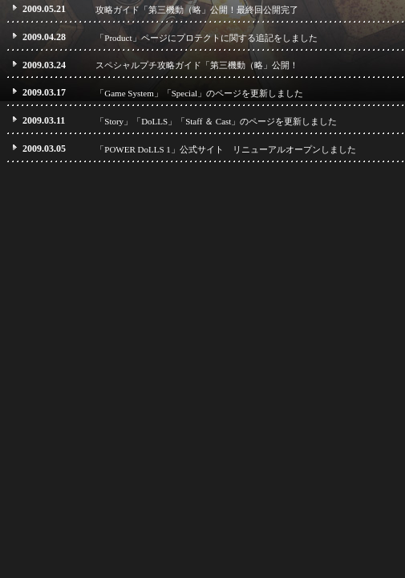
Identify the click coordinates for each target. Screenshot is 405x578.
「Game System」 (128, 93)
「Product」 (117, 38)
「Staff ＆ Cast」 (208, 121)
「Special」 (184, 93)
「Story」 (113, 121)
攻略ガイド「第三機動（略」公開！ (166, 9)
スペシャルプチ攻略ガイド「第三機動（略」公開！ (196, 65)
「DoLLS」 (154, 121)
